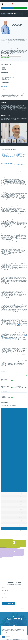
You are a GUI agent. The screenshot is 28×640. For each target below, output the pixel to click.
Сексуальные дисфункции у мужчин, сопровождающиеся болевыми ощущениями (20, 160)
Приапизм (17, 154)
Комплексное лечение (5, 78)
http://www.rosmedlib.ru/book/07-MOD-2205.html (19, 330)
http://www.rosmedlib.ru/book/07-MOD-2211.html (16, 332)
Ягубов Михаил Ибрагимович (17, 24)
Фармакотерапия (4, 75)
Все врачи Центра (14, 534)
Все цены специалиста (4, 85)
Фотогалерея (3, 54)
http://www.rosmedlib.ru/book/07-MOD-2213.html (16, 323)
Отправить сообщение (16, 54)
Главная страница (3, 13)
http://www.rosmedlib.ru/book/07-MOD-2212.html (14, 325)
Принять (3, 637)
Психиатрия (3, 67)
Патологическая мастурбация (20, 151)
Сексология (3, 66)
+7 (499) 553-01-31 (15, 28)
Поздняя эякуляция (19, 152)
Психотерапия (4, 68)
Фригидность (18, 162)
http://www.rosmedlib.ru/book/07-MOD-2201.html (12, 337)
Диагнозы (9, 54)
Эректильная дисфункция (19, 163)
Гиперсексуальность (5, 154)
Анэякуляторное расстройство (6, 151)
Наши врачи (9, 13)
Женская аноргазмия (5, 152)
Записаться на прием (4, 56)
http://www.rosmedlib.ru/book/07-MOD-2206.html (12, 339)
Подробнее (7, 637)
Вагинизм (3, 153)
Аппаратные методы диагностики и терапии (8, 76)
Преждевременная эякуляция (20, 153)
